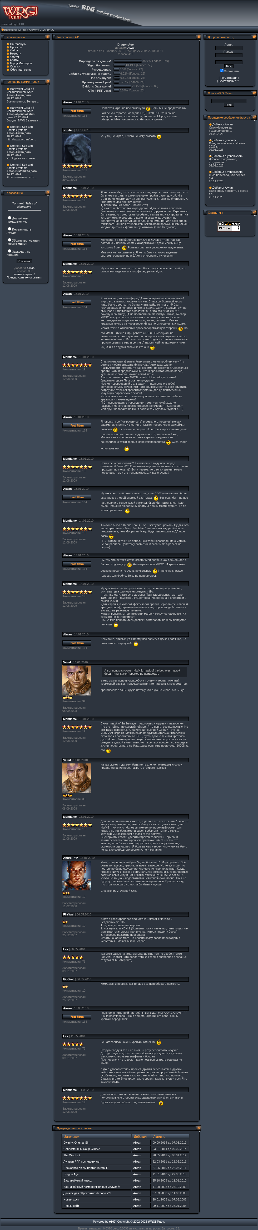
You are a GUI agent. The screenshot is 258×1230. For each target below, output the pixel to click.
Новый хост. (71, 1199)
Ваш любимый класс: (77, 1180)
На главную (18, 44)
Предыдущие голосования (24, 277)
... (38, 101)
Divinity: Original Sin (76, 1142)
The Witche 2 (72, 1155)
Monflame (70, 187)
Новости (15, 53)
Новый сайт (71, 1205)
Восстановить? (229, 80)
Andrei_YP (70, 857)
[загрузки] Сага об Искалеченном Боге (20, 90)
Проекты (16, 47)
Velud (67, 662)
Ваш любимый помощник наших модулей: (91, 1186)
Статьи (14, 59)
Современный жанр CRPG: (81, 1148)
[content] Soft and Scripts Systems (20, 128)
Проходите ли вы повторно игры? (85, 1167)
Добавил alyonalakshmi (227, 156)
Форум (14, 56)
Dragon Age (71, 1174)
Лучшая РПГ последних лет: (82, 1161)
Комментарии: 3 (24, 274)
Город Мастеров (21, 63)
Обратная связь (20, 69)
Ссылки (15, 66)
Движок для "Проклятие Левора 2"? (87, 1193)
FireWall (68, 914)
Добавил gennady (224, 140)
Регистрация (228, 77)
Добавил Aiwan (222, 124)
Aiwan (30, 267)
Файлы (14, 50)
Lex (65, 949)
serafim (68, 130)
